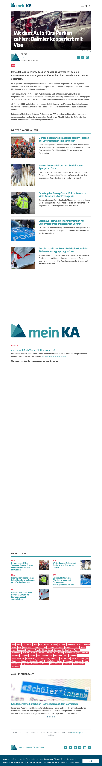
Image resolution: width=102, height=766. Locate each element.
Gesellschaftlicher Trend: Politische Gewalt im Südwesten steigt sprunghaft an (63, 250)
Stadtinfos (71, 644)
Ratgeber (15, 655)
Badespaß (21, 650)
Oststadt (78, 661)
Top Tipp (25, 664)
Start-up (25, 661)
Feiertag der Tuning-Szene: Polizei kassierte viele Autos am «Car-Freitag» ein (62, 195)
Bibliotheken (50, 661)
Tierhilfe (38, 650)
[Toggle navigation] (86, 6)
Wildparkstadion (43, 658)
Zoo (44, 647)
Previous (14, 689)
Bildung (68, 647)
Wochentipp (16, 653)
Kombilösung (28, 647)
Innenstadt (58, 655)
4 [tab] (54, 716)
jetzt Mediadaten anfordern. (56, 356)
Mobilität (62, 644)
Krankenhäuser (82, 653)
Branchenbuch (70, 653)
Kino (13, 650)
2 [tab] (49, 716)
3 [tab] (52, 716)
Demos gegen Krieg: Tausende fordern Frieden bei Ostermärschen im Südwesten (64, 139)
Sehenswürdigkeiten (44, 655)
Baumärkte (67, 664)
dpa (22, 57)
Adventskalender (18, 658)
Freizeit (54, 644)
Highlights (54, 658)
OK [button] (90, 761)
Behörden (73, 655)
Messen (87, 644)
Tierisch (38, 647)
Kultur (14, 647)
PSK (19, 647)
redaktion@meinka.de (80, 732)
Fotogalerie (16, 664)
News (19, 644)
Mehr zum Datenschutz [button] (70, 762)
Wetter (83, 647)
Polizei (79, 644)
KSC (40, 644)
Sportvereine (65, 658)
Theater (32, 655)
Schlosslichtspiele (37, 661)
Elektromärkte (78, 664)
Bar (87, 658)
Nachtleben (30, 658)
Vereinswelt (68, 661)
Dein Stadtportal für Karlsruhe (27, 747)
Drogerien (34, 664)
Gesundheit (47, 650)
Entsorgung (16, 661)
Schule (33, 653)
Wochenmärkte (55, 664)
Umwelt (76, 647)
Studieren (68, 650)
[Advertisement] (51, 297)
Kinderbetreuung (78, 658)
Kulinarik (51, 647)
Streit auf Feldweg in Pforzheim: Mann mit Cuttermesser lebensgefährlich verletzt (61, 222)
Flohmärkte (44, 664)
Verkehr (60, 653)
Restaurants (50, 653)
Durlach (59, 661)
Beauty (86, 661)
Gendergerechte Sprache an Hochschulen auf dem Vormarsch (44, 704)
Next (87, 689)
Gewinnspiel (58, 650)
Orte (65, 655)
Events (46, 644)
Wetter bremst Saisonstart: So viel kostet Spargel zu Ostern (61, 167)
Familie (76, 650)
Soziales (26, 653)
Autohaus (15, 667)
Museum (30, 650)
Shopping (24, 655)
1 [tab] (47, 716)
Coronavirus (27, 644)
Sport (35, 644)
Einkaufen (60, 647)
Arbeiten (41, 653)
